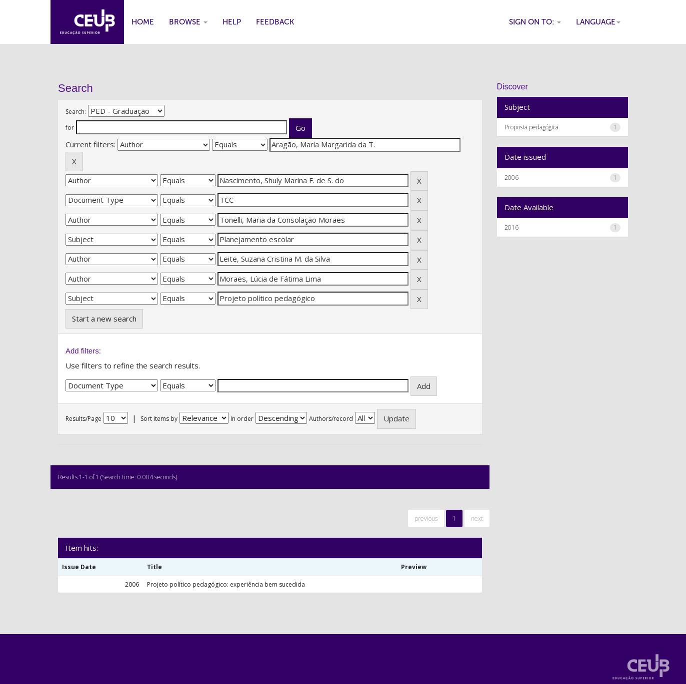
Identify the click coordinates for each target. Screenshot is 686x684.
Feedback (275, 21)
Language (598, 21)
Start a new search (104, 319)
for (70, 127)
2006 (511, 177)
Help (231, 21)
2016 (511, 227)
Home (143, 21)
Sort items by (159, 418)
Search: (76, 111)
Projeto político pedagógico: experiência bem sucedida (226, 584)
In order (242, 418)
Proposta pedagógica (531, 127)
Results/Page (84, 418)
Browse (188, 21)
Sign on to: (535, 21)
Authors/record (331, 418)
